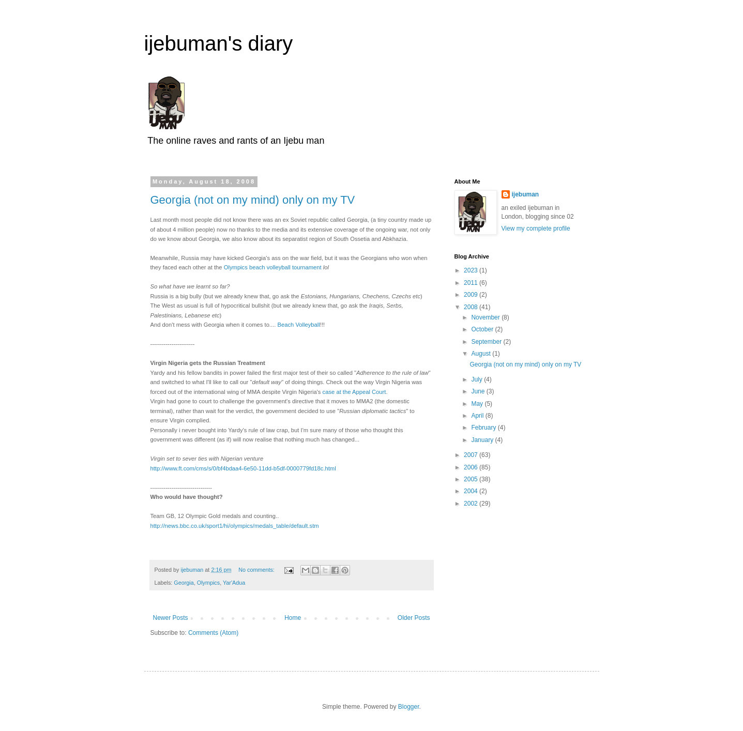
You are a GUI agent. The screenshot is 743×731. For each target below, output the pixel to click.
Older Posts (414, 617)
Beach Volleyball (298, 325)
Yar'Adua (234, 583)
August (481, 353)
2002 (471, 503)
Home (292, 617)
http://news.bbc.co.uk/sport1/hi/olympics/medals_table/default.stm (234, 526)
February (484, 427)
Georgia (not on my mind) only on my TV (252, 199)
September (487, 341)
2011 (471, 282)
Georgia (183, 583)
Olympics (208, 583)
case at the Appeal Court (354, 392)
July (477, 379)
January (483, 440)
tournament (306, 267)
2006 (471, 467)
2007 (471, 455)
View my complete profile (536, 228)
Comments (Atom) (213, 632)
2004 (471, 491)
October (483, 329)
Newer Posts (170, 617)
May (477, 403)
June (478, 391)
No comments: (257, 570)
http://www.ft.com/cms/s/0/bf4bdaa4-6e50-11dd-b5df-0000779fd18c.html (243, 468)
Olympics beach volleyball (257, 267)
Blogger (408, 706)
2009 (471, 294)
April (478, 415)
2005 (471, 479)
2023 (471, 270)
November (486, 317)
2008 (471, 307)
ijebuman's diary (218, 43)
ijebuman (525, 194)
